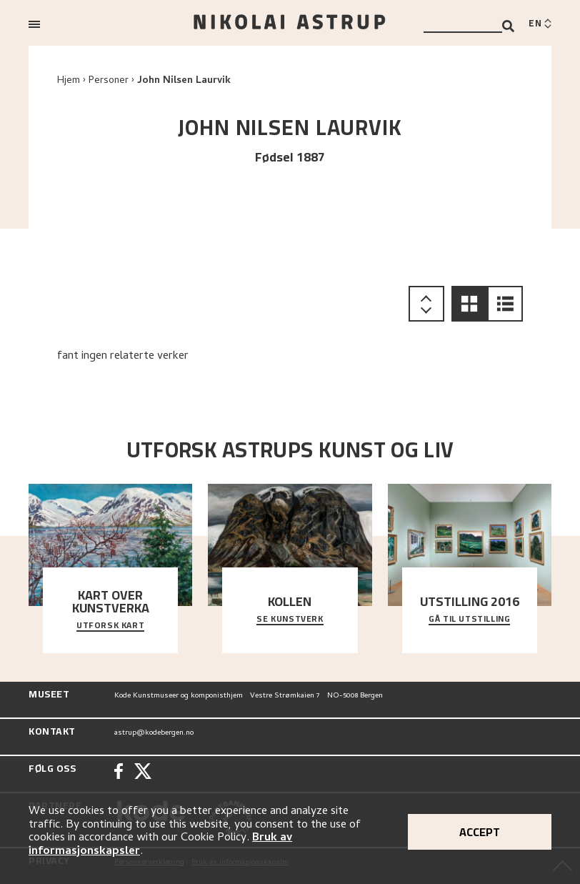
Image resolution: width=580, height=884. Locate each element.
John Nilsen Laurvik (184, 81)
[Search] (508, 26)
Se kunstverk (289, 619)
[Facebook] (118, 773)
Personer (109, 81)
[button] (469, 304)
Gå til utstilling (469, 619)
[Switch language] (540, 24)
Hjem (68, 81)
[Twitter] (143, 773)
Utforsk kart (110, 626)
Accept (479, 832)
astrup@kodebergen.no (154, 733)
